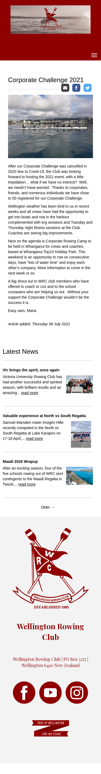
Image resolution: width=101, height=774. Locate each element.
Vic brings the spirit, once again (31, 370)
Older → (48, 507)
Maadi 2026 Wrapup (20, 461)
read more (29, 393)
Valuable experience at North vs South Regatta (44, 416)
